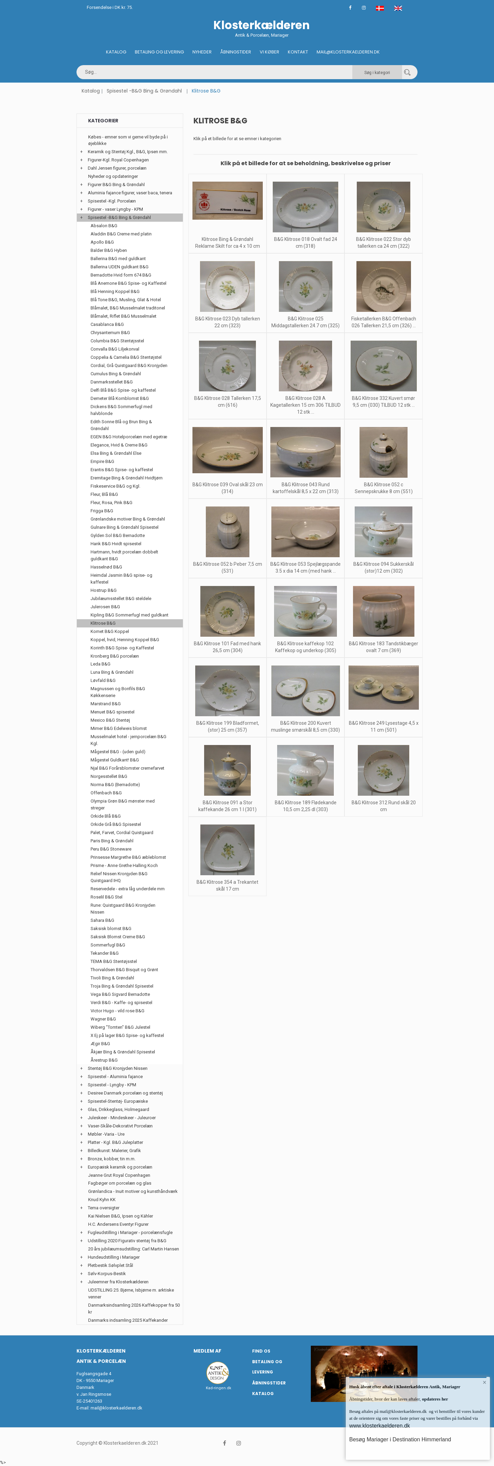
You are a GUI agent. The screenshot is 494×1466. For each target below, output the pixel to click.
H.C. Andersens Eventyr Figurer (118, 1224)
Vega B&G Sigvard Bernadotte (120, 994)
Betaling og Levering (159, 52)
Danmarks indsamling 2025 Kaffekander (128, 1320)
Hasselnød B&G (106, 567)
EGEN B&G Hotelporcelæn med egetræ (129, 436)
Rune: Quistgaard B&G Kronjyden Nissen (123, 909)
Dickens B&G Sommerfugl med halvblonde (121, 410)
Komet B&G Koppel (110, 631)
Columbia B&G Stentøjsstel (117, 340)
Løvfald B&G (103, 680)
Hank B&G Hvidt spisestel (116, 543)
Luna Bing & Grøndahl (112, 672)
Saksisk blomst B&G (111, 928)
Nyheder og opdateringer (113, 176)
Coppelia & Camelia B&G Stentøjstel (126, 357)
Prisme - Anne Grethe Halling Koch (124, 865)
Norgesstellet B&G (109, 776)
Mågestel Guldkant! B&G (115, 759)
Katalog (116, 52)
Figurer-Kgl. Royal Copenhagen (118, 159)
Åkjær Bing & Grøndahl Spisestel (123, 1051)
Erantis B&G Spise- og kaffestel (122, 469)
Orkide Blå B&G (106, 816)
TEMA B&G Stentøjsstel (114, 961)
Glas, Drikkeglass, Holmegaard (118, 1109)
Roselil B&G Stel (106, 897)
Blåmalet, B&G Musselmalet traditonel (128, 307)
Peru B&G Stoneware (111, 849)
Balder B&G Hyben (109, 250)
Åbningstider (235, 52)
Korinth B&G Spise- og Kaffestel (122, 647)
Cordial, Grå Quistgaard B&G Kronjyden (129, 365)
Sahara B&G (102, 920)
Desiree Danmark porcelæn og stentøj (125, 1093)
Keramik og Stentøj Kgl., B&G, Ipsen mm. (128, 151)
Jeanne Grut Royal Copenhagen (119, 1175)
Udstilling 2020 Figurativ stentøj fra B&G (127, 1240)
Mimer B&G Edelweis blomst (119, 728)
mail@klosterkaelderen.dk (116, 1407)
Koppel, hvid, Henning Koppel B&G (125, 639)
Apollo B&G (102, 242)
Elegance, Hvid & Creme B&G (119, 445)
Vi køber (269, 52)
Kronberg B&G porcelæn (115, 656)
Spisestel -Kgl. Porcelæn (112, 201)
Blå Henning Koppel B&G (115, 291)
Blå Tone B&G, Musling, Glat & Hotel (126, 299)
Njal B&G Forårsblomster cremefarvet (127, 768)
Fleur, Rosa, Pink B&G (111, 502)
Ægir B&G (100, 1043)
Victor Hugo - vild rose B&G (117, 1010)
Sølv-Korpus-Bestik (107, 1273)
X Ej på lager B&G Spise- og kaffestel (127, 1035)
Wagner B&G (103, 1019)
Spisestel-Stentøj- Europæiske (118, 1101)
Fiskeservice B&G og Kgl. (115, 486)
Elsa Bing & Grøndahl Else (116, 453)
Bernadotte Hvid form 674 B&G (121, 275)
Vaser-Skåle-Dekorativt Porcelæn (120, 1125)
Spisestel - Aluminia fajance (115, 1076)
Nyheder (202, 52)
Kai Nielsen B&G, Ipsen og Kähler (120, 1216)
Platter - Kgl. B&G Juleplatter (115, 1142)
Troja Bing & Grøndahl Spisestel (122, 986)
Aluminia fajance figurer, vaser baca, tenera (130, 192)
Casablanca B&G (107, 324)
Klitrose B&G (103, 623)
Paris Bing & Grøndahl (112, 840)
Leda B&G (100, 664)
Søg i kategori (377, 72)
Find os (261, 1351)
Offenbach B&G (106, 792)
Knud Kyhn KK (102, 1199)
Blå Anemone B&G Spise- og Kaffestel (128, 283)
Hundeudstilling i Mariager (114, 1257)
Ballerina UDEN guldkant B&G (120, 266)
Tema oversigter (103, 1207)
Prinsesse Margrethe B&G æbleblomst (128, 857)
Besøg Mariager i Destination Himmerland (400, 1439)
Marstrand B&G (106, 703)
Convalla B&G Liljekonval (115, 349)
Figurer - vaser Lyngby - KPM (115, 209)
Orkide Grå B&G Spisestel (116, 824)
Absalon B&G (104, 225)
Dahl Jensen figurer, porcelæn (117, 168)
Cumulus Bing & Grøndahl (116, 373)
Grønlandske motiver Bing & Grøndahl (128, 519)
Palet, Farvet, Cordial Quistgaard (122, 832)
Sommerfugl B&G (108, 945)
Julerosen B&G (105, 606)
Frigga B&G (102, 510)
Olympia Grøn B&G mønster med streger (123, 804)
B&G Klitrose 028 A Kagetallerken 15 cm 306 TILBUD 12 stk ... (305, 405)
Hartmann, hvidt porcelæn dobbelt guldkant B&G (124, 555)
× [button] (484, 1382)
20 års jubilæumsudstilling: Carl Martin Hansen (133, 1248)
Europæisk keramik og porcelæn (120, 1167)
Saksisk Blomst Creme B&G (118, 936)
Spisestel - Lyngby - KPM (112, 1084)
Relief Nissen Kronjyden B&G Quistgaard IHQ (119, 877)
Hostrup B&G (104, 590)
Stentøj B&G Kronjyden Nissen (118, 1068)
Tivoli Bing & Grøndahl (112, 977)
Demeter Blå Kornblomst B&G (120, 398)
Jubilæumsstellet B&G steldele (121, 598)
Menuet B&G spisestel (112, 711)
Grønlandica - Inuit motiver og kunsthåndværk (133, 1191)
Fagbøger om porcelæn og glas (119, 1183)
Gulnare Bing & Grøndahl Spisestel (124, 527)
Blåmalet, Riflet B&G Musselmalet (123, 316)
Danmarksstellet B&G (112, 381)
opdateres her (434, 1399)
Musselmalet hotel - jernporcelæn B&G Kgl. (128, 740)
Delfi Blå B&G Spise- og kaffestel (123, 390)
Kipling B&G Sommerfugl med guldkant (129, 615)
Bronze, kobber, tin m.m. (112, 1158)
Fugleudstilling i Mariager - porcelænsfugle (130, 1232)
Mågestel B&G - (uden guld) (118, 751)
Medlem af (207, 1350)
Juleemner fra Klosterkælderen (118, 1281)
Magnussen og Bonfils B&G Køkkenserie (118, 692)
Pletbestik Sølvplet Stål (110, 1265)
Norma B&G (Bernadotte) (115, 784)
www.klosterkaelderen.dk (379, 1426)
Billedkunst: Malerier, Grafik (114, 1150)
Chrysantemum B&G (110, 332)
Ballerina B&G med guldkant (118, 258)
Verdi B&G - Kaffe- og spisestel (121, 1002)
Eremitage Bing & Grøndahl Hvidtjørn (127, 477)
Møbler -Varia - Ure (106, 1134)
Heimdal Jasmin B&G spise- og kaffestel (121, 579)
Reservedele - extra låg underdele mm (128, 888)
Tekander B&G (105, 953)
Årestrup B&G (104, 1060)
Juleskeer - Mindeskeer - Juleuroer (122, 1117)
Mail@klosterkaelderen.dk (348, 52)
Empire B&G (102, 461)
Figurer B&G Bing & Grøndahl (116, 184)
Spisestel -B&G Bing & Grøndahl (144, 90)
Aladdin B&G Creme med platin (121, 233)
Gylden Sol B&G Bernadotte (118, 535)
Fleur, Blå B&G (104, 494)
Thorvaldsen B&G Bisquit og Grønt (124, 969)
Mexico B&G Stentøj (110, 720)
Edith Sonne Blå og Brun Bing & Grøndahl (121, 425)
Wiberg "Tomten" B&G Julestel (120, 1027)
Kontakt (298, 52)
